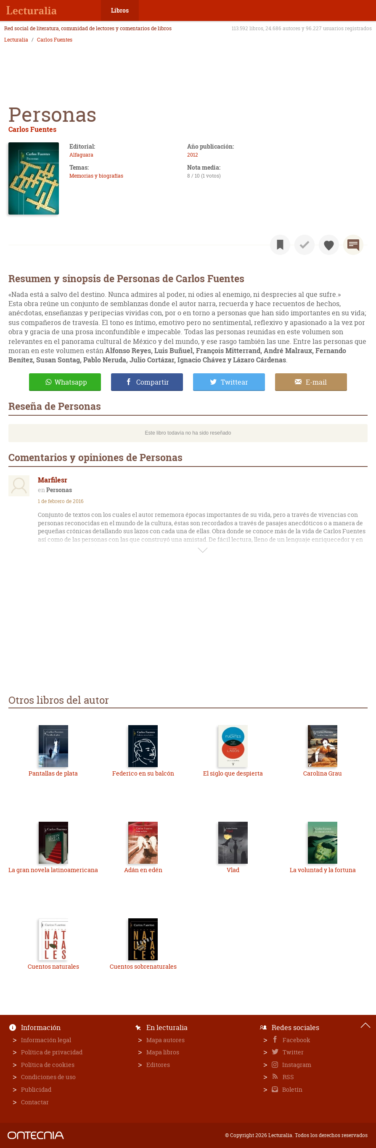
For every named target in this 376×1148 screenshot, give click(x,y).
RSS (287, 1077)
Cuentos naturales (53, 966)
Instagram (296, 1065)
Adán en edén (143, 870)
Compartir (152, 382)
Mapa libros (162, 1052)
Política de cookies (47, 1065)
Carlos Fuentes (54, 40)
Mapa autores (165, 1040)
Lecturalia (16, 40)
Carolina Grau (322, 773)
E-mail (316, 382)
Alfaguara (81, 154)
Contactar (35, 1102)
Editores (158, 1065)
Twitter (292, 1052)
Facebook (295, 1040)
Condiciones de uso (48, 1077)
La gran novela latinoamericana (53, 870)
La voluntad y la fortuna (323, 870)
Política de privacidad (51, 1052)
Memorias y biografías (96, 175)
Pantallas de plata (53, 773)
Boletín (291, 1089)
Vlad (233, 870)
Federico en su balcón (143, 773)
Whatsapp (71, 382)
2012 (192, 154)
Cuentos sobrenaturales (143, 966)
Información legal (46, 1040)
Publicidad (36, 1089)
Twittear (234, 382)
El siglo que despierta (233, 773)
